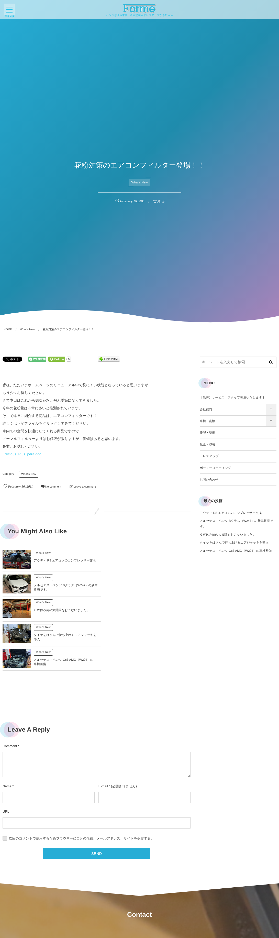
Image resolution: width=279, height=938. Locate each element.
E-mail (103, 739)
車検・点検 (207, 421)
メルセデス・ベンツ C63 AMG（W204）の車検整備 (236, 551)
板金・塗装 (207, 444)
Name (7, 739)
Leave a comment (84, 486)
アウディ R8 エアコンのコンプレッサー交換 (231, 513)
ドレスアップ (209, 456)
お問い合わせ (209, 479)
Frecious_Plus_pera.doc (22, 454)
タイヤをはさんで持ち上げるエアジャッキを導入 (234, 542)
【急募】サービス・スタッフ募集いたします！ (232, 397)
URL (6, 764)
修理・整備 (207, 432)
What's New (139, 182)
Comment (10, 698)
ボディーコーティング (215, 468)
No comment (53, 486)
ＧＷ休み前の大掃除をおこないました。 (62, 590)
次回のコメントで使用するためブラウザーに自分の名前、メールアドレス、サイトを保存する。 (81, 791)
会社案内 (206, 409)
